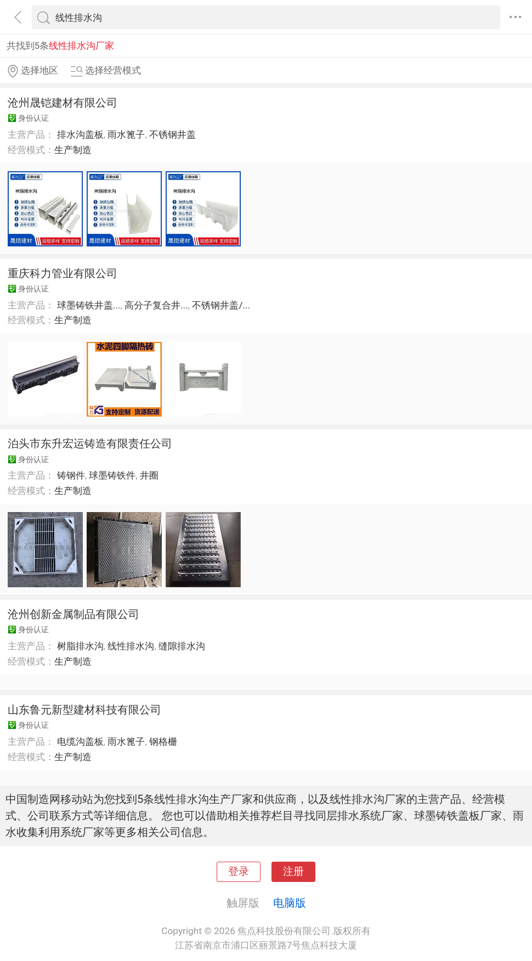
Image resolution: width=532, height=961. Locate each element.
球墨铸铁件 (112, 475)
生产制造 (73, 149)
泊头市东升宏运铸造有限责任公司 (90, 443)
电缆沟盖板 (80, 741)
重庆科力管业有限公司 (62, 273)
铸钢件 (71, 475)
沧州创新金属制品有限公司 (73, 614)
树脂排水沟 (80, 645)
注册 (293, 872)
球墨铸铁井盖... (89, 305)
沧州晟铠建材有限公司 (62, 102)
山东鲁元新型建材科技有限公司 (84, 709)
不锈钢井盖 (172, 134)
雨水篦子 (126, 134)
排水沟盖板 (80, 134)
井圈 (149, 475)
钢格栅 (163, 741)
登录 (238, 872)
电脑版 (289, 902)
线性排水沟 (130, 645)
